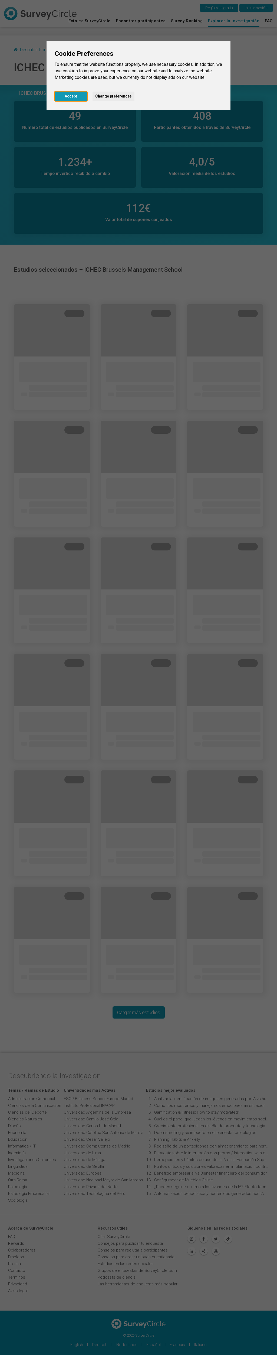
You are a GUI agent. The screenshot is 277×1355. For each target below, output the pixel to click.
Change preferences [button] (113, 96)
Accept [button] (70, 96)
